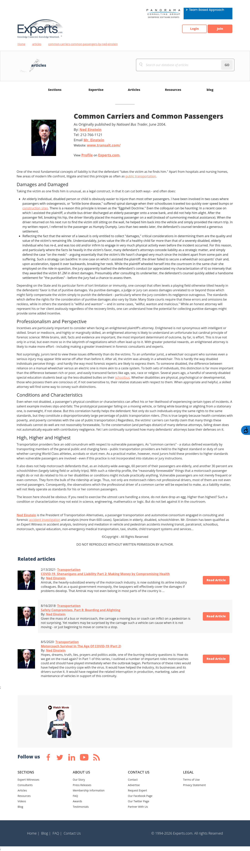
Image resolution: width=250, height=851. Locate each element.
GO (227, 65)
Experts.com (109, 155)
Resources (173, 90)
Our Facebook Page (140, 796)
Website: (97, 145)
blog (210, 90)
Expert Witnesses (28, 779)
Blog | (46, 833)
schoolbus (122, 377)
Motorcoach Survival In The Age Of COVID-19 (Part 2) (81, 646)
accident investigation (44, 520)
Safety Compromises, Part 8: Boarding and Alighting (80, 610)
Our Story (79, 779)
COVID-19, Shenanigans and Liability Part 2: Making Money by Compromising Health (105, 574)
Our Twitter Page (138, 801)
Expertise (96, 90)
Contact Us (72, 833)
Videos (22, 801)
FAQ (75, 796)
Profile (87, 155)
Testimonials (81, 806)
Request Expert (137, 790)
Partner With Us (138, 806)
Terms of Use (191, 779)
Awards (77, 801)
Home (21, 44)
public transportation (140, 176)
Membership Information (88, 790)
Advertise (134, 785)
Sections (55, 90)
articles (36, 44)
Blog (20, 806)
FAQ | (57, 833)
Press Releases (82, 785)
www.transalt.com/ (104, 145)
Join (220, 29)
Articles (134, 90)
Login (193, 29)
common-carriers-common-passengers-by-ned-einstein (83, 44)
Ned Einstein (90, 129)
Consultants (25, 785)
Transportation (68, 569)
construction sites (35, 208)
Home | (33, 833)
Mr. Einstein (93, 140)
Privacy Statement (194, 785)
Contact (133, 779)
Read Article (216, 580)
